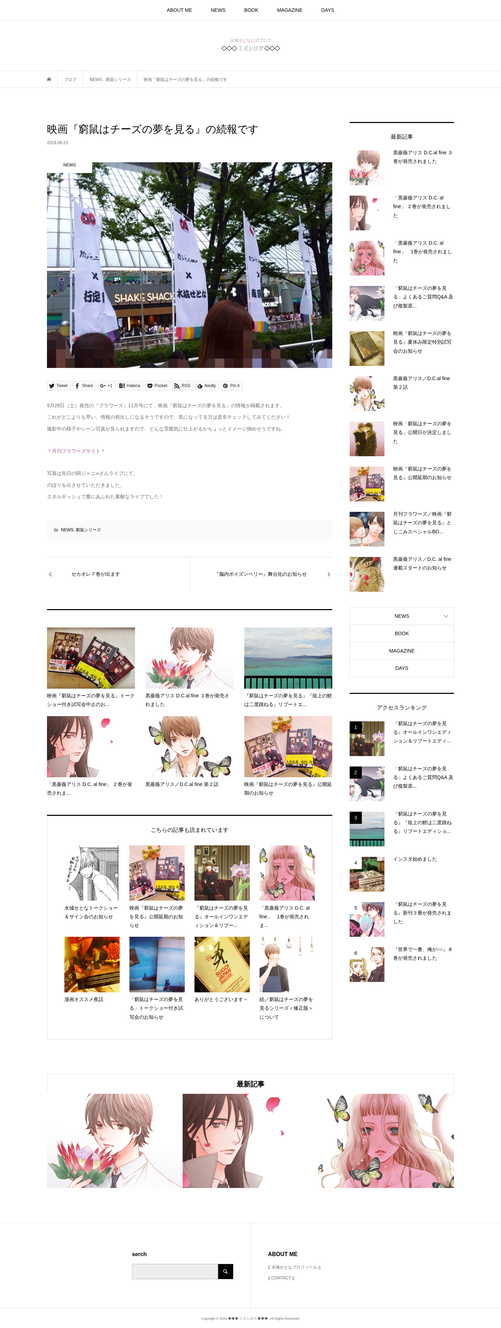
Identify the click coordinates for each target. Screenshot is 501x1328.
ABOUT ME (179, 10)
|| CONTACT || (281, 1278)
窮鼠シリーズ (88, 529)
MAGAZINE (289, 10)
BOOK (251, 10)
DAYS (327, 10)
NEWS (218, 10)
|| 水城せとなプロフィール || (294, 1267)
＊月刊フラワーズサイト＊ (76, 451)
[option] (115, 1141)
